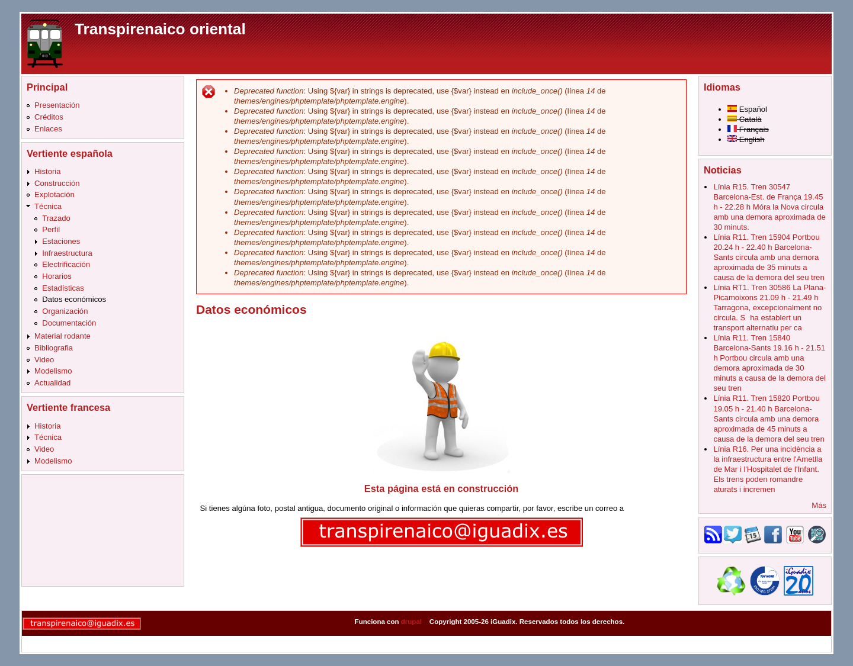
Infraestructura (67, 253)
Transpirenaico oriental (160, 29)
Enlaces (48, 128)
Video (44, 359)
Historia (47, 171)
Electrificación (66, 264)
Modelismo (53, 370)
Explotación (54, 194)
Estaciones (61, 241)
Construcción (57, 183)
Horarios (57, 276)
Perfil (51, 229)
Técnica (48, 206)
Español (747, 109)
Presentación (57, 105)
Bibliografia (53, 347)
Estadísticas (63, 288)
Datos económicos (74, 299)
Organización (65, 311)
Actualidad (52, 382)
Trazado (56, 218)
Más (819, 505)
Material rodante (62, 336)
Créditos (48, 116)
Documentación (69, 322)
